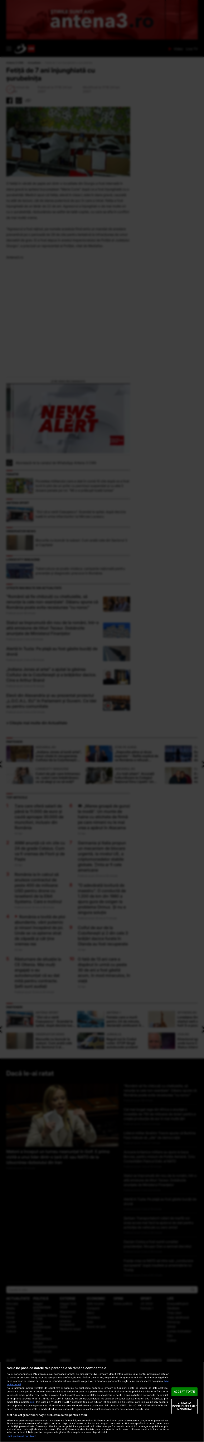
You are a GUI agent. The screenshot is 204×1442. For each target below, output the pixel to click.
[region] (102, 1402)
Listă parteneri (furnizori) (21, 1436)
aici (32, 1401)
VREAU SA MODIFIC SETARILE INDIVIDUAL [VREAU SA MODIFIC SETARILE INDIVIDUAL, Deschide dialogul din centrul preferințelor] (184, 1406)
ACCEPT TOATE (184, 1391)
